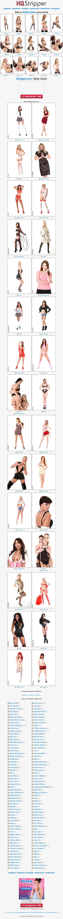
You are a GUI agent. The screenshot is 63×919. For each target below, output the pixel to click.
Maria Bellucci (39, 826)
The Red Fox (44, 491)
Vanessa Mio (14, 854)
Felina (20, 648)
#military (31, 695)
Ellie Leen (13, 842)
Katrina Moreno (16, 725)
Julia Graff (13, 703)
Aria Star (37, 708)
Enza (11, 831)
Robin (11, 823)
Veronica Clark (20, 373)
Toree (35, 725)
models (25, 8)
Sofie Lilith (13, 722)
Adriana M (20, 452)
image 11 (6, 74)
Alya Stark (37, 862)
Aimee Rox (38, 736)
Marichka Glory (16, 742)
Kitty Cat (13, 837)
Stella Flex (13, 865)
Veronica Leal (44, 217)
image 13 (32, 74)
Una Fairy (13, 781)
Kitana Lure (38, 739)
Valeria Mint (14, 840)
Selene (36, 854)
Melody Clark (20, 687)
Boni (35, 856)
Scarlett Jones (39, 731)
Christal (12, 764)
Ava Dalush (44, 530)
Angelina (37, 809)
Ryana (20, 179)
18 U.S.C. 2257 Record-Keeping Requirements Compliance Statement (25, 912)
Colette (12, 817)
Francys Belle (39, 753)
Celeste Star (14, 784)
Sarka (20, 295)
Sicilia (20, 411)
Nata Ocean (44, 452)
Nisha (35, 759)
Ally (35, 829)
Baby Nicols (14, 795)
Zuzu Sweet (38, 848)
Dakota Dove (15, 801)
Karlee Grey (38, 784)
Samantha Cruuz (16, 719)
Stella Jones (38, 781)
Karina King (14, 829)
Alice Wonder (15, 856)
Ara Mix (44, 648)
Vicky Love (37, 770)
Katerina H (20, 609)
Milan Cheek (38, 717)
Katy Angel (38, 812)
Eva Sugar (13, 705)
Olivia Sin (37, 789)
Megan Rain (14, 834)
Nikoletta (13, 759)
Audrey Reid (38, 733)
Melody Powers (40, 742)
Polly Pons (37, 815)
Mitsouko (13, 778)
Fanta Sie (37, 778)
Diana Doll (20, 491)
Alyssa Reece (15, 826)
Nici (11, 773)
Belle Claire (29, 12)
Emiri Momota (20, 569)
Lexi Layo (37, 831)
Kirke (35, 806)
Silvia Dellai (44, 334)
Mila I (11, 787)
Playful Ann (14, 862)
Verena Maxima (40, 764)
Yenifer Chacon (15, 708)
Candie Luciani (15, 848)
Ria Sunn (13, 803)
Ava (35, 750)
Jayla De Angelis (44, 140)
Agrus (36, 851)
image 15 (57, 74)
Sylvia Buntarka (16, 753)
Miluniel (12, 761)
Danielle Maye (44, 179)
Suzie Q (12, 745)
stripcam (55, 8)
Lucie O (36, 840)
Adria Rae (13, 750)
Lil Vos (36, 859)
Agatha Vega (20, 217)
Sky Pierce (13, 739)
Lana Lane (44, 609)
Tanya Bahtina (15, 792)
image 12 (19, 74)
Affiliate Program (51, 912)
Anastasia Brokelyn (41, 787)
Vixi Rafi (44, 373)
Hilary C (12, 770)
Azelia (11, 815)
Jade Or (12, 736)
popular (7, 8)
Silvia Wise (13, 733)
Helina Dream (39, 865)
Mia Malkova (38, 834)
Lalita (19, 334)
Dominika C (14, 767)
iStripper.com (24, 78)
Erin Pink (37, 823)
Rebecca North (39, 792)
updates (16, 8)
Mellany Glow (15, 717)
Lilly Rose (13, 851)
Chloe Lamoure (40, 728)
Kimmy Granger (40, 845)
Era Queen (20, 530)
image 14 (44, 74)
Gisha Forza (14, 809)
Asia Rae (37, 803)
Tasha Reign (38, 842)
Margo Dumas (15, 756)
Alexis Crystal (39, 722)
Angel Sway (14, 859)
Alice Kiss (13, 711)
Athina (44, 569)
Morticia (37, 820)
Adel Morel (20, 140)
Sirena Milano (20, 256)
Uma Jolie (13, 747)
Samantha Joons (20, 413)
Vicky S (44, 256)
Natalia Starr (14, 798)
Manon (36, 801)
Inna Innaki (38, 719)
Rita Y (35, 773)
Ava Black (13, 775)
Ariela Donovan (40, 761)
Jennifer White (39, 711)
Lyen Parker (44, 570)
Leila (35, 798)
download (45, 8)
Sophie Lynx (14, 845)
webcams (34, 8)
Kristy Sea (13, 728)
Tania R (36, 795)
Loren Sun (37, 767)
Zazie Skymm (15, 789)
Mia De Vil (13, 812)
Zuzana (36, 705)
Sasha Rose (38, 868)
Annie (44, 411)
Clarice (36, 756)
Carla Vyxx (44, 687)
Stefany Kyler (15, 731)
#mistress (37, 695)
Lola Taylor (14, 868)
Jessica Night (39, 775)
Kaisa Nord (14, 820)
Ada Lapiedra (39, 747)
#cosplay (24, 695)
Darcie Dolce (38, 817)
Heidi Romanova (44, 295)
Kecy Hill (13, 714)
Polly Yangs (38, 714)
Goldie (12, 806)
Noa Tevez (37, 837)
